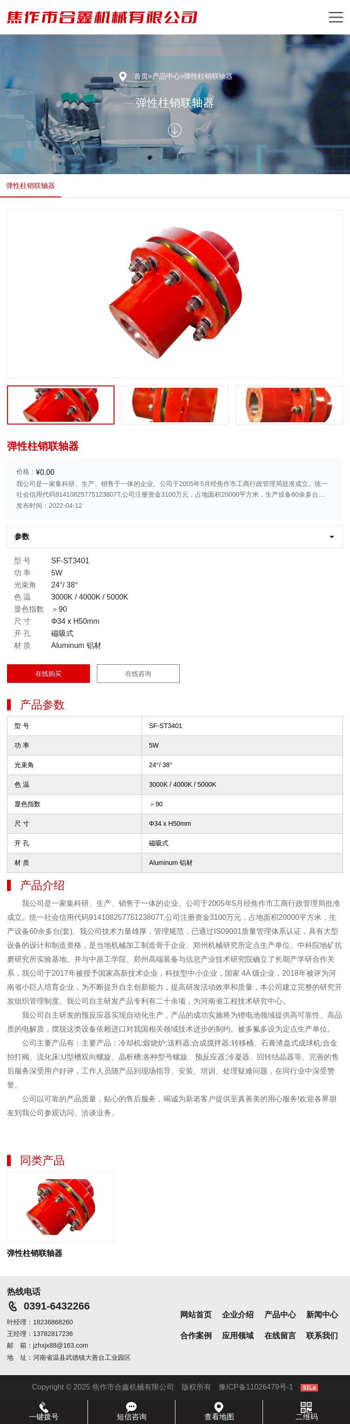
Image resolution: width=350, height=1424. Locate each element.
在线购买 (48, 673)
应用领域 (238, 1336)
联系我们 (322, 1336)
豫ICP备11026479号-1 (256, 1387)
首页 (141, 76)
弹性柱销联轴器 (208, 76)
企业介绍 (238, 1315)
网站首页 (196, 1315)
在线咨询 (138, 673)
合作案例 (196, 1336)
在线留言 (280, 1336)
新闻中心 (322, 1315)
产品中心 (166, 76)
